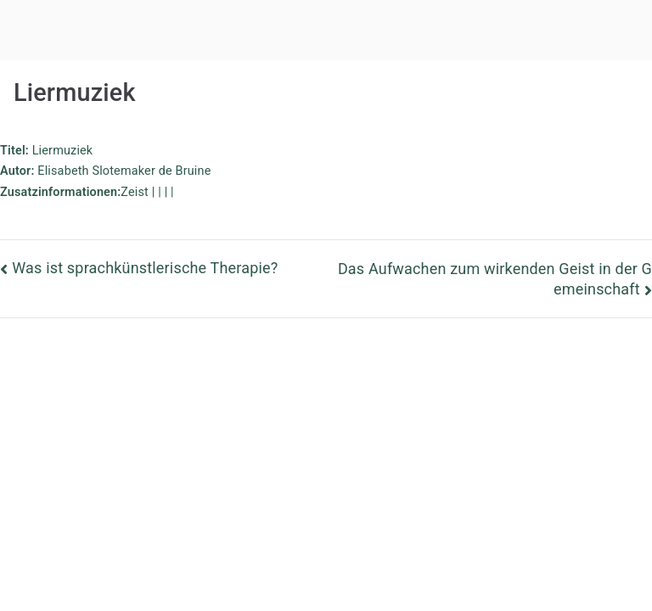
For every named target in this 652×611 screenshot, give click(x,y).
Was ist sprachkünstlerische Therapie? (145, 268)
